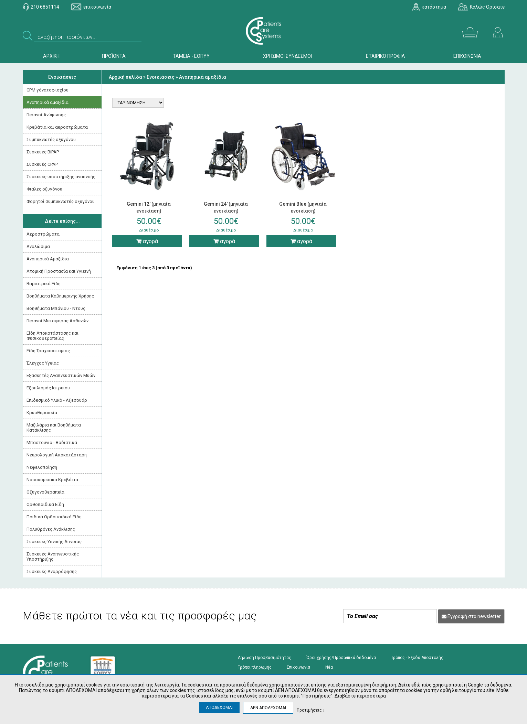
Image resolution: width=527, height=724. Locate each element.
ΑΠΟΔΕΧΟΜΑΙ (219, 707)
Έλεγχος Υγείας (43, 363)
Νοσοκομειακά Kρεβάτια (52, 479)
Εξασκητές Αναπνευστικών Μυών (61, 375)
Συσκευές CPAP (42, 164)
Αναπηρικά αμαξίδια (47, 102)
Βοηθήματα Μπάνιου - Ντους (56, 308)
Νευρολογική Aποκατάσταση (57, 454)
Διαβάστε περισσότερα (360, 696)
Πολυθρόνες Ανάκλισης (51, 529)
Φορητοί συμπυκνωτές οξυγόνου (61, 201)
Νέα (329, 667)
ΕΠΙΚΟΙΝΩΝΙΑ (467, 56)
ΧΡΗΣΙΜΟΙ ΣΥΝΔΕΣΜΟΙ (287, 56)
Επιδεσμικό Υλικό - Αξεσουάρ (57, 400)
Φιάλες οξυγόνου (44, 189)
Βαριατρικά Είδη (44, 283)
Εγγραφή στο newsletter (471, 616)
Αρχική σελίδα (125, 77)
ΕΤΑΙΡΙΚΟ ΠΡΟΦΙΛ (385, 56)
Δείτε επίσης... (62, 221)
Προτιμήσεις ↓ (311, 710)
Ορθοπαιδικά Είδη (45, 504)
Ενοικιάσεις (62, 77)
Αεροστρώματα (43, 234)
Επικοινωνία (298, 667)
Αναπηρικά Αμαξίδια (48, 258)
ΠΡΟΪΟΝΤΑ (114, 56)
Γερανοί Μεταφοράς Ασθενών (57, 320)
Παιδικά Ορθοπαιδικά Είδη (54, 516)
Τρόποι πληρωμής (255, 667)
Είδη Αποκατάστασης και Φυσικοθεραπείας (52, 336)
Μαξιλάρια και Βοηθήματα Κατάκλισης (54, 427)
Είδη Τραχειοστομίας (48, 350)
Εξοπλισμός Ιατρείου (48, 387)
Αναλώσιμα (38, 246)
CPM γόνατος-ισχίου (47, 90)
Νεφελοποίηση (42, 467)
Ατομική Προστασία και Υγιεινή (59, 271)
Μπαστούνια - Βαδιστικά (52, 442)
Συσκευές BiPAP (43, 151)
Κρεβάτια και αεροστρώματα (57, 127)
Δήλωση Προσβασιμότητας (264, 657)
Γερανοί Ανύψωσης (46, 114)
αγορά (147, 241)
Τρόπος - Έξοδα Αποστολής (417, 657)
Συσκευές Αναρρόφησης (52, 571)
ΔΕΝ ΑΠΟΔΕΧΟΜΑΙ (268, 707)
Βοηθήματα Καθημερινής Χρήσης (60, 296)
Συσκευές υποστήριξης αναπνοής (61, 176)
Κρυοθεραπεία (42, 412)
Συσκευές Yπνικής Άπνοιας (54, 541)
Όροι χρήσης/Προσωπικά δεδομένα (341, 657)
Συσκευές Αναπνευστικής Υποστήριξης (53, 556)
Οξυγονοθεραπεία (45, 492)
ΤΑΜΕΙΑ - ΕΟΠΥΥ (191, 56)
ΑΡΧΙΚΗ (51, 56)
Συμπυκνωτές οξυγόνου (51, 139)
